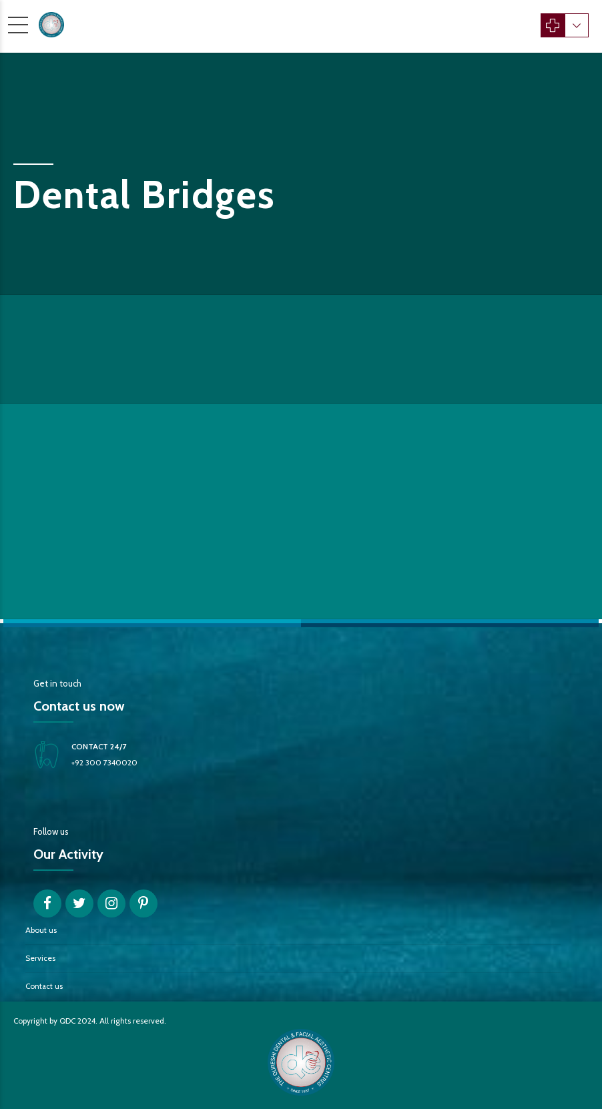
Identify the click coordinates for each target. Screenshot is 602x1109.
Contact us (44, 986)
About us (41, 930)
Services (40, 958)
